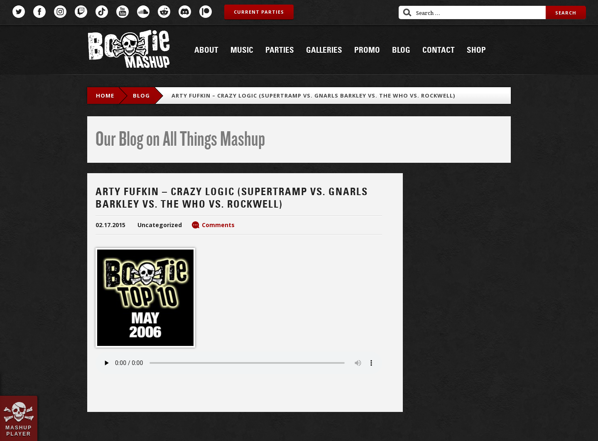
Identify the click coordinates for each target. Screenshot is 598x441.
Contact (438, 50)
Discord (185, 11)
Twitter (18, 11)
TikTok (102, 11)
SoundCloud (143, 11)
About (206, 50)
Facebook (39, 11)
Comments (218, 225)
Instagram (60, 11)
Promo (367, 50)
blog (141, 95)
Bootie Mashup (128, 50)
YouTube (122, 11)
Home (105, 95)
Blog (401, 50)
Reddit (164, 11)
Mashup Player (18, 430)
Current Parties (259, 12)
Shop (476, 50)
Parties (279, 50)
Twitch (81, 11)
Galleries (324, 50)
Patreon (205, 11)
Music (241, 50)
